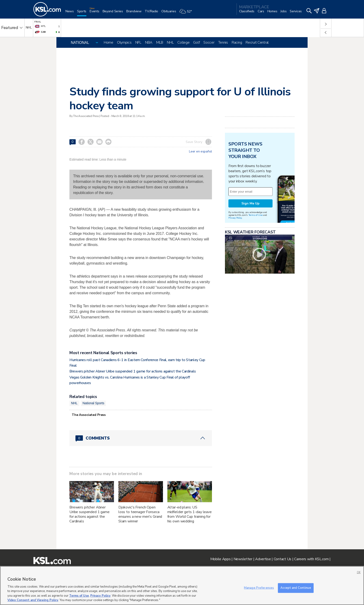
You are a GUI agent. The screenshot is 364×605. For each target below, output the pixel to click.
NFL (138, 42)
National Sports (93, 403)
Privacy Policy (235, 217)
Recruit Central (257, 42)
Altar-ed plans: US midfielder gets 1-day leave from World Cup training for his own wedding (189, 514)
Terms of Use (255, 215)
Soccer (208, 42)
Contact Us (282, 559)
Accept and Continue (295, 588)
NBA (149, 42)
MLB (159, 42)
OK (359, 572)
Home (108, 42)
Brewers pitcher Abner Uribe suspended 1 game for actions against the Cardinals (132, 371)
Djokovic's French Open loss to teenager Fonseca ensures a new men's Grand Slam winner (140, 514)
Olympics (124, 42)
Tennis (223, 42)
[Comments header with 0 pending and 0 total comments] (140, 438)
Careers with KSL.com (311, 559)
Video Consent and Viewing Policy (32, 600)
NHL (170, 42)
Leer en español (200, 151)
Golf (196, 42)
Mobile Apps (220, 559)
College (183, 42)
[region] (182, 585)
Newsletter (243, 559)
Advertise (263, 559)
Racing (237, 42)
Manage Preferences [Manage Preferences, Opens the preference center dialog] (259, 588)
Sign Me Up (250, 203)
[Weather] (187, 13)
